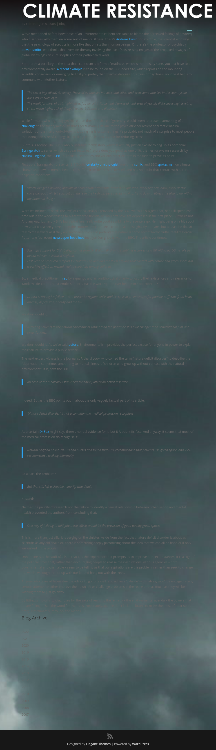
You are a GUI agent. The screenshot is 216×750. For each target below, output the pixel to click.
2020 (25, 645)
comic (138, 164)
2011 (25, 687)
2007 (25, 714)
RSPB (56, 156)
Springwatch (31, 150)
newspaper (61, 237)
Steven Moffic (31, 50)
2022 (25, 632)
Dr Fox (44, 431)
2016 (25, 652)
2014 (25, 666)
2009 (25, 701)
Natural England (33, 156)
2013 (25, 673)
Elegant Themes (98, 744)
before (73, 344)
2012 (25, 680)
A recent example (69, 69)
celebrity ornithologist (102, 164)
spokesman (166, 164)
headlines (77, 237)
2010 (25, 694)
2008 (25, 708)
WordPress (140, 744)
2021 (25, 638)
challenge (29, 126)
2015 (25, 659)
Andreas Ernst (126, 39)
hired (63, 278)
